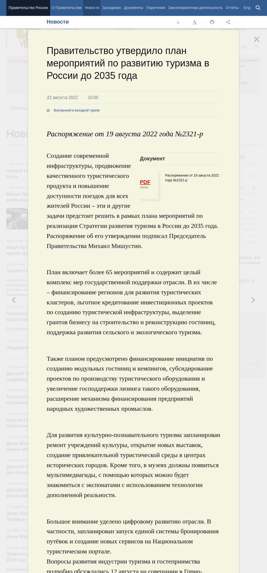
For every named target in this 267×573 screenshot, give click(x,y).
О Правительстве (67, 8)
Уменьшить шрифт (178, 22)
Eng (247, 8)
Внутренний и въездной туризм (77, 110)
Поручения (155, 8)
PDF (145, 182)
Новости (92, 8)
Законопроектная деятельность (195, 8)
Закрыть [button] (260, 43)
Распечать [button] (212, 22)
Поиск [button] (258, 8)
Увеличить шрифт (195, 22)
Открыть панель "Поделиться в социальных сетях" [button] (229, 22)
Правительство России (28, 8)
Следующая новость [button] (14, 300)
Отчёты (232, 8)
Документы (133, 8)
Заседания (111, 8)
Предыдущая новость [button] (253, 300)
